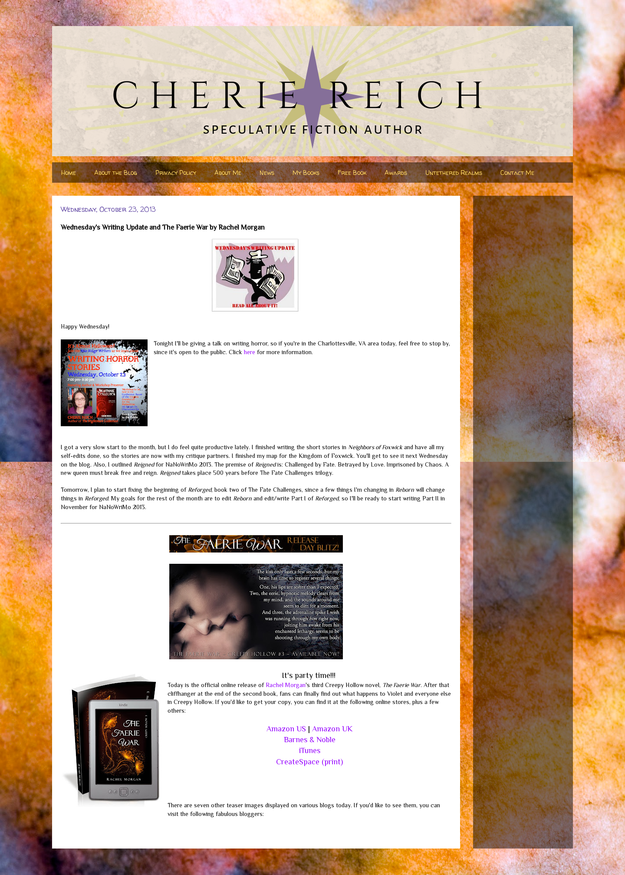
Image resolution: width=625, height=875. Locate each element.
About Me (227, 172)
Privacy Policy (175, 172)
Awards (396, 172)
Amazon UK (332, 728)
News (267, 172)
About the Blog (115, 172)
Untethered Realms (453, 172)
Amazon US (286, 728)
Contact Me (517, 172)
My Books (306, 172)
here (249, 352)
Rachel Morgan (286, 684)
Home (68, 172)
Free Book (352, 172)
